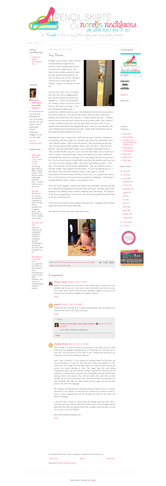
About (37, 43)
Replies (59, 319)
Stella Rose (127, 161)
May (124, 204)
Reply (56, 297)
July (124, 196)
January (126, 218)
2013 (125, 179)
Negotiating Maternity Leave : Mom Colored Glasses (37, 159)
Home (29, 43)
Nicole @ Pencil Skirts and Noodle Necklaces (77, 324)
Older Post (111, 459)
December (127, 182)
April (125, 207)
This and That (128, 137)
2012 (125, 222)
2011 (125, 226)
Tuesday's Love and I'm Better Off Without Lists (129, 143)
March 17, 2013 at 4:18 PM (72, 304)
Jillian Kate (58, 265)
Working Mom (128, 151)
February (126, 214)
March (125, 211)
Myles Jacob (127, 158)
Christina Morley (61, 344)
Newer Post (53, 459)
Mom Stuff (66, 265)
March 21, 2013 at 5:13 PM (78, 344)
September (127, 189)
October (126, 186)
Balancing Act (128, 148)
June (124, 200)
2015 (125, 172)
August (125, 193)
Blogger (93, 480)
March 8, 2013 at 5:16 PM (77, 282)
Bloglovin (124, 95)
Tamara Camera (60, 282)
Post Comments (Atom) (67, 463)
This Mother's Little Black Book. (37, 259)
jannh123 (57, 304)
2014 (125, 175)
